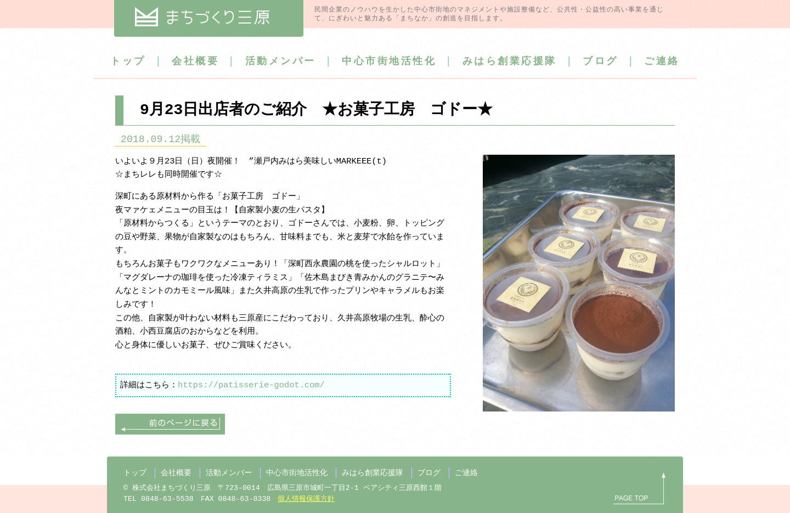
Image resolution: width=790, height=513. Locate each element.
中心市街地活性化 (389, 61)
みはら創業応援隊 (509, 61)
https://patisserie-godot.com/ (251, 385)
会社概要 (195, 61)
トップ (128, 61)
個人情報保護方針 (306, 499)
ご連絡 (662, 61)
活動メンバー (280, 61)
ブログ (600, 61)
